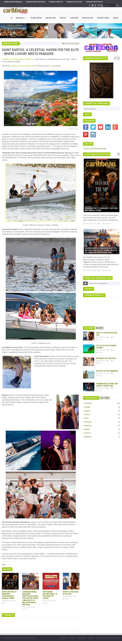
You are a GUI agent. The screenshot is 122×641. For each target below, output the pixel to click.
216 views (106, 223)
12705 (99, 390)
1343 (24, 609)
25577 (99, 363)
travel (101, 418)
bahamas (101, 425)
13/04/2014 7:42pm (102, 360)
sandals (101, 407)
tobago (101, 429)
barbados (101, 421)
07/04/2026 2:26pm (29, 607)
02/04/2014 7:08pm (102, 388)
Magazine (21, 18)
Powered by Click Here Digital (108, 638)
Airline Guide (51, 18)
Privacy (71, 638)
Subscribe (74, 18)
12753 (65, 598)
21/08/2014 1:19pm (102, 350)
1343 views (106, 270)
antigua (101, 410)
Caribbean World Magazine (13, 59)
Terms (63, 638)
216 (4, 603)
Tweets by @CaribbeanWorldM (94, 149)
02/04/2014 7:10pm (102, 373)
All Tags (104, 398)
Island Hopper (36, 18)
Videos (115, 18)
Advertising (81, 638)
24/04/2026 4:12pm (8, 600)
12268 (99, 352)
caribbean (101, 403)
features (101, 432)
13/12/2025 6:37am (49, 600)
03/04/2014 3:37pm (69, 596)
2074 (45, 603)
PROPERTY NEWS (103, 18)
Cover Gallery (87, 18)
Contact (63, 18)
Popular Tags (91, 398)
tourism (101, 414)
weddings (101, 436)
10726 (99, 375)
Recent (99, 328)
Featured (88, 328)
